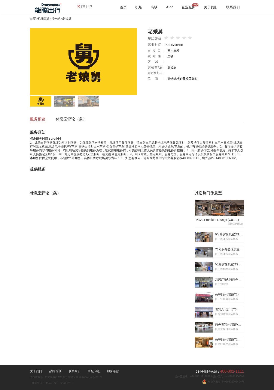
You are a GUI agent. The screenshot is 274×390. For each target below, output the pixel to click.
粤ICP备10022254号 (90, 376)
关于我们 (210, 7)
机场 (138, 7)
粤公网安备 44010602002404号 (223, 381)
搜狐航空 (65, 382)
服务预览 (37, 119)
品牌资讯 (55, 371)
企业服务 (188, 7)
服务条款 (113, 371)
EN (90, 6)
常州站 (55, 18)
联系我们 (233, 7)
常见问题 (94, 371)
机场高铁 (44, 18)
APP (169, 7)
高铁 (154, 7)
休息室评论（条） (71, 119)
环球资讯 (37, 382)
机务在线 (51, 382)
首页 (123, 7)
